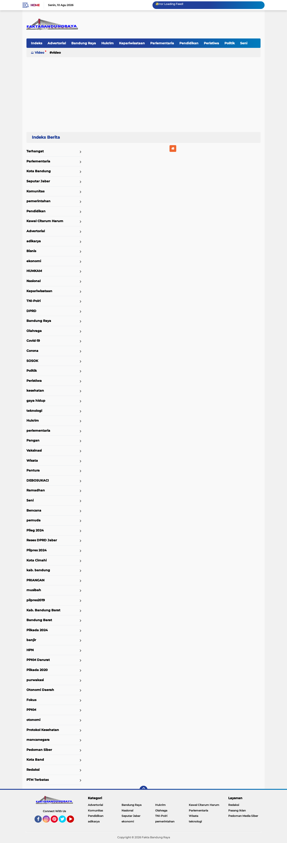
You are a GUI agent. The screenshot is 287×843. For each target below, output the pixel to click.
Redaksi (32, 770)
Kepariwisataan (132, 43)
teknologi (34, 411)
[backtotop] (143, 790)
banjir (31, 640)
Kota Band (35, 760)
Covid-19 (33, 341)
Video (39, 53)
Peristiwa (211, 43)
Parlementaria (162, 43)
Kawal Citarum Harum (44, 221)
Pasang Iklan (237, 810)
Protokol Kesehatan (42, 730)
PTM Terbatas (37, 780)
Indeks (36, 43)
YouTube (73, 821)
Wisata (32, 461)
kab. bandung (38, 570)
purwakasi (35, 680)
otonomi (33, 720)
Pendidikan (188, 43)
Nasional (33, 281)
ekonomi (33, 261)
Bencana (33, 510)
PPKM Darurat (38, 660)
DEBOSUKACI (37, 480)
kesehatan (35, 391)
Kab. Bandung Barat (43, 610)
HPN (30, 650)
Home (35, 5)
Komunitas (35, 191)
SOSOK (32, 361)
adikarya (33, 241)
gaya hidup (35, 401)
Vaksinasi (34, 450)
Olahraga (34, 331)
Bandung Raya (83, 43)
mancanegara (38, 740)
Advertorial (57, 43)
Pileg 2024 (35, 530)
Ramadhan (35, 490)
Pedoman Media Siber (243, 816)
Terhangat (35, 151)
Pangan (32, 440)
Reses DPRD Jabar (41, 540)
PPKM (31, 710)
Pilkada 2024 (37, 630)
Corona (32, 351)
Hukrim (107, 43)
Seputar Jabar (38, 181)
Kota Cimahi (36, 560)
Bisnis (31, 251)
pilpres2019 (35, 600)
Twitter (64, 821)
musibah (33, 590)
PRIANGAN (35, 580)
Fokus (31, 700)
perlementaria (38, 431)
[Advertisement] (143, 92)
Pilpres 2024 (36, 550)
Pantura (33, 470)
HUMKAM (34, 271)
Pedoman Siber (39, 750)
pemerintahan (38, 201)
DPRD (31, 311)
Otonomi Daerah (40, 690)
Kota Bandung (38, 171)
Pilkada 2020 (37, 670)
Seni (243, 43)
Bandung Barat (39, 620)
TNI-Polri (33, 301)
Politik (229, 43)
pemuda (33, 520)
